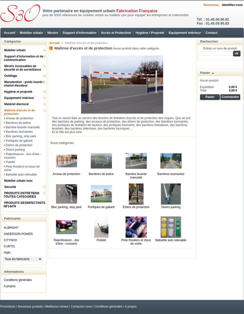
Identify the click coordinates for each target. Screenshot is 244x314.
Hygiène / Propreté (150, 33)
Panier (205, 73)
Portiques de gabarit (19, 140)
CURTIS (9, 246)
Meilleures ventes (56, 306)
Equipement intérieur (185, 33)
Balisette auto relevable (21, 174)
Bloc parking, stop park (21, 136)
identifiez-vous (232, 5)
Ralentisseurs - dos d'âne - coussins (66, 241)
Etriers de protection (19, 145)
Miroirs (52, 33)
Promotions (7, 306)
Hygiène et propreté (18, 91)
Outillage (10, 76)
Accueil (9, 33)
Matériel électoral (16, 104)
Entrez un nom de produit (220, 48)
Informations (14, 271)
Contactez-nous (81, 306)
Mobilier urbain (31, 33)
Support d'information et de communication (23, 58)
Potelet (10, 162)
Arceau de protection (19, 118)
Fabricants (12, 218)
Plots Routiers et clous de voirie (136, 241)
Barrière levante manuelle (23, 127)
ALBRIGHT (11, 227)
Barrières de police (18, 123)
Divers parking (15, 149)
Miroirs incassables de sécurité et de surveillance (22, 67)
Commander (230, 97)
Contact (211, 33)
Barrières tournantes (19, 132)
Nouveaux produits (30, 306)
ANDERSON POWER (18, 234)
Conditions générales (18, 280)
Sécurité (10, 187)
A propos (9, 286)
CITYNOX (10, 240)
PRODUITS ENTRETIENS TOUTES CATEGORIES (21, 194)
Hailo (7, 252)
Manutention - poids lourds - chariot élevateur (24, 83)
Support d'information (80, 33)
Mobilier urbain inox (18, 180)
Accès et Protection (116, 33)
